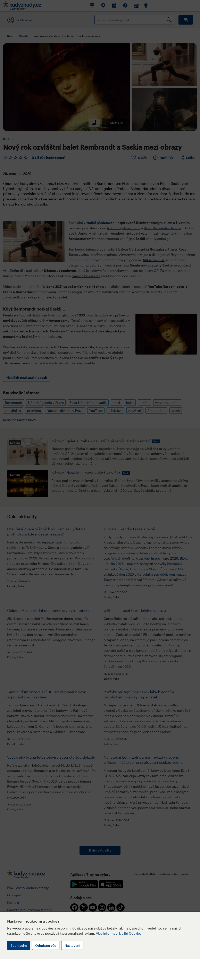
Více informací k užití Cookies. (119, 933)
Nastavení (72, 945)
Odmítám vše (45, 945)
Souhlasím (18, 945)
